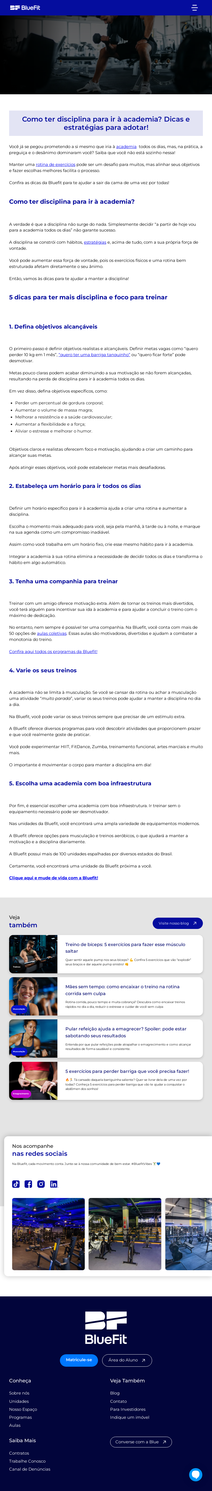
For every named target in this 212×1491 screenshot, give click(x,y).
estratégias (95, 242)
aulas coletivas (52, 633)
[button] (194, 8)
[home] (25, 8)
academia (126, 146)
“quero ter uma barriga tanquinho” (94, 354)
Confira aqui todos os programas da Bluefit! (53, 651)
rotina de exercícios (55, 164)
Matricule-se (79, 1359)
